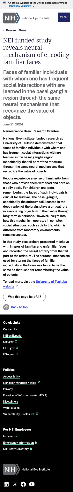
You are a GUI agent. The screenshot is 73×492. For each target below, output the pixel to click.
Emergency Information (20, 442)
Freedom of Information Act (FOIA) (25, 395)
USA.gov (11, 354)
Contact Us (10, 329)
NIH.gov (10, 341)
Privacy (8, 389)
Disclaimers (10, 401)
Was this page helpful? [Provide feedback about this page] (24, 297)
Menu (64, 16)
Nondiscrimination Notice (22, 382)
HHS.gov (11, 348)
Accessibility (11, 376)
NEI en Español (12, 335)
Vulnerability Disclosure (21, 414)
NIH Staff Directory (17, 449)
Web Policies (11, 407)
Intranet (10, 436)
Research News (16, 30)
